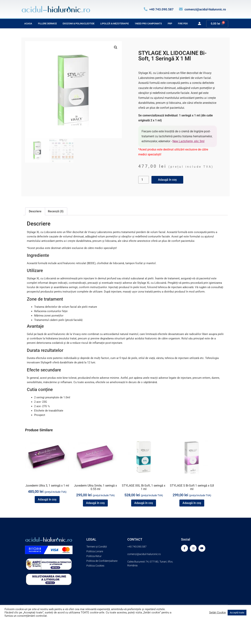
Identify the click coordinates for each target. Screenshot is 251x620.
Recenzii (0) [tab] (56, 211)
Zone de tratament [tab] (45, 299)
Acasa (28, 23)
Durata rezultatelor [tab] (45, 350)
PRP (170, 23)
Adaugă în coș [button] (47, 499)
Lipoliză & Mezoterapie (114, 23)
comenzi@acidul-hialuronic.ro (205, 9)
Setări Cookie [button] (217, 612)
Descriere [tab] (35, 211)
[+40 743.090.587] (145, 9)
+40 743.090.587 (161, 9)
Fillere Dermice (47, 23)
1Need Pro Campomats (148, 23)
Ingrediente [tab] (38, 255)
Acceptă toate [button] (237, 612)
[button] (115, 47)
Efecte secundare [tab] (44, 370)
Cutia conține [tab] (40, 389)
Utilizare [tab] (35, 270)
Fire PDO (183, 23)
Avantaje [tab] (35, 326)
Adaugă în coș (167, 179)
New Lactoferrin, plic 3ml (188, 141)
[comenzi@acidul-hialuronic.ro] (181, 9)
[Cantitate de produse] (143, 180)
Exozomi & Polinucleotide (78, 23)
